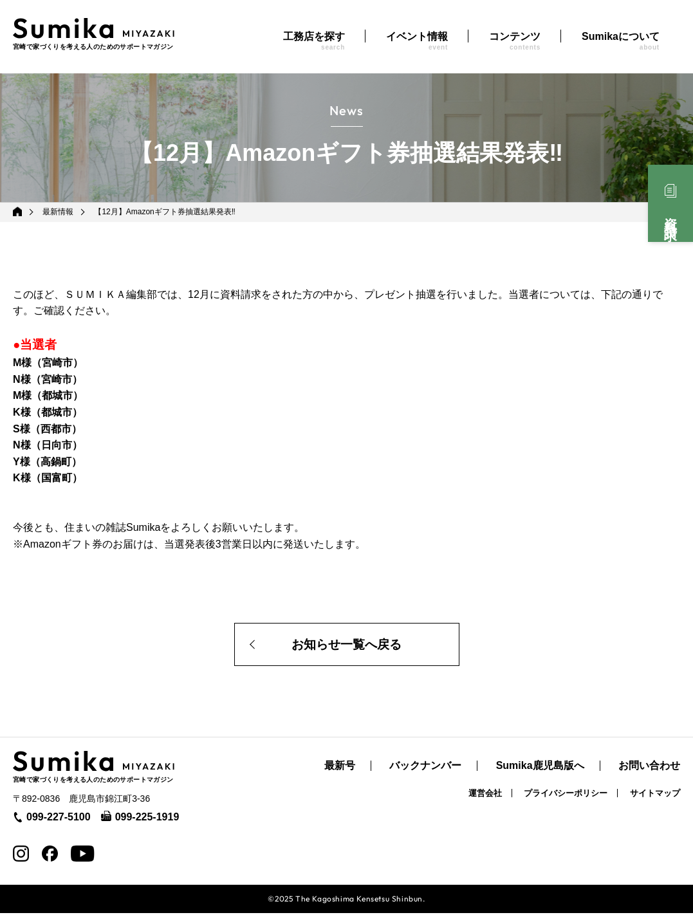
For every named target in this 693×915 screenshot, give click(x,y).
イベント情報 (417, 41)
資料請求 (670, 215)
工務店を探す (314, 41)
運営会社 (485, 795)
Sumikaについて (621, 41)
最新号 (339, 767)
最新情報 (58, 211)
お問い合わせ (649, 767)
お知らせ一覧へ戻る (347, 645)
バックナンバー (425, 767)
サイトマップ (655, 795)
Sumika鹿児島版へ (540, 767)
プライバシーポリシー (565, 795)
